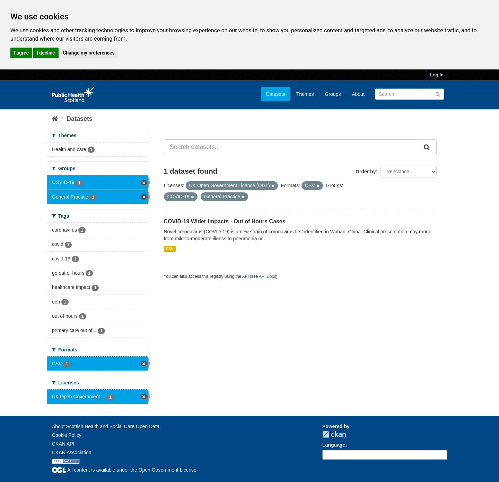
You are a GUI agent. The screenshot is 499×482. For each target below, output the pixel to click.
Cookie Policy (66, 435)
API (245, 276)
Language (333, 445)
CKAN (334, 434)
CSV (170, 249)
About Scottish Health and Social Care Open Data (105, 426)
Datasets (275, 94)
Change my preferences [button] (88, 53)
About (358, 94)
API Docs (267, 276)
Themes (305, 94)
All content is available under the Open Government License (124, 470)
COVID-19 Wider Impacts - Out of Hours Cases (225, 221)
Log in (437, 74)
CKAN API (63, 444)
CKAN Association (71, 452)
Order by (366, 171)
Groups (333, 94)
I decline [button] (46, 53)
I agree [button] (21, 53)
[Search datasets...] (291, 147)
